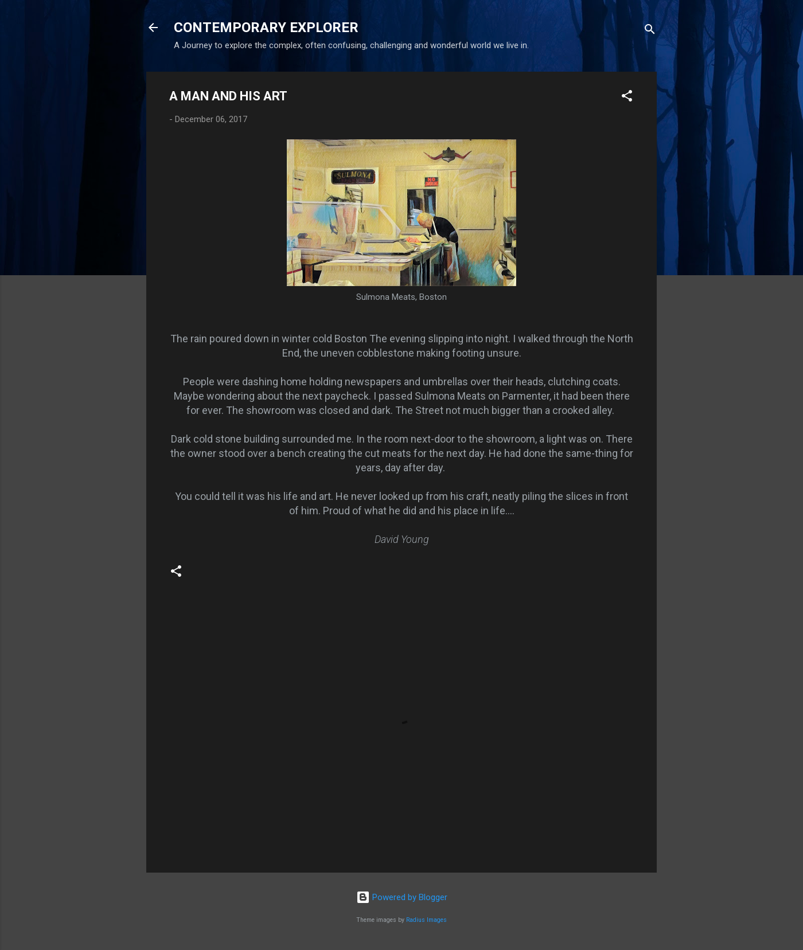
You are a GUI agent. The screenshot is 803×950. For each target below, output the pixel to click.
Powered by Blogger (401, 897)
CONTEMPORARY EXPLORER (266, 27)
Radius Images (426, 920)
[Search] (650, 31)
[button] (627, 98)
